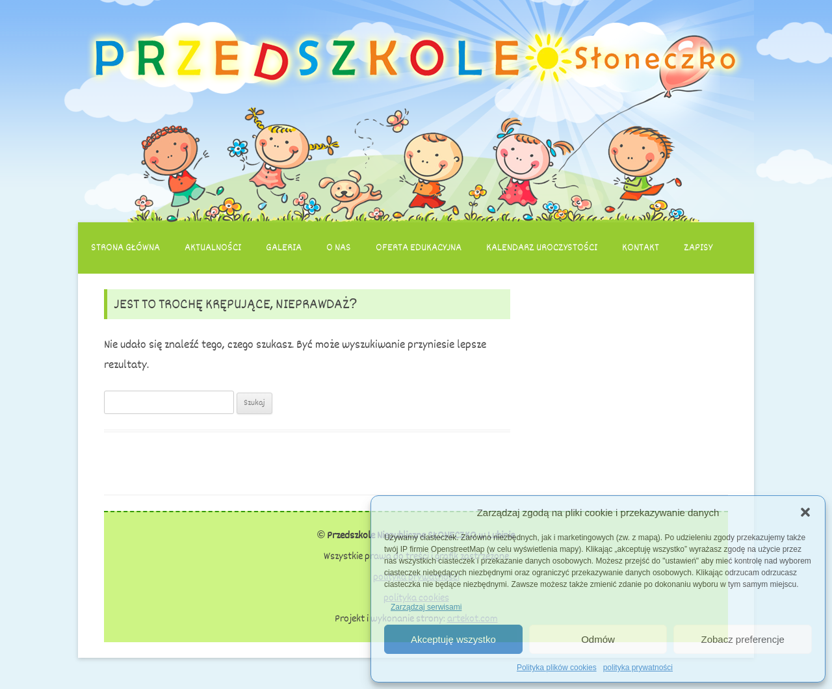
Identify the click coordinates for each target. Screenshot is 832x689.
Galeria (284, 247)
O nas (338, 247)
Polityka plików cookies (557, 667)
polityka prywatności (638, 667)
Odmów (598, 639)
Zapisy (698, 247)
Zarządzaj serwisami (426, 607)
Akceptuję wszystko (453, 639)
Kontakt (640, 247)
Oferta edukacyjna (419, 247)
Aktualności (213, 247)
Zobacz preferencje (742, 639)
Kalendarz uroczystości (541, 247)
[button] (805, 512)
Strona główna (125, 247)
